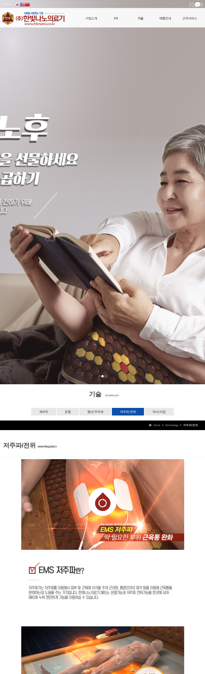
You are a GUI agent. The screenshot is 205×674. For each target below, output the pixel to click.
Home (8, 4)
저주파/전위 (128, 411)
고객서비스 (189, 17)
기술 (140, 17)
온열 (68, 411)
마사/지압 (159, 411)
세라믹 (43, 411)
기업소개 (91, 17)
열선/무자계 (95, 411)
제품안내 (165, 17)
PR (116, 17)
